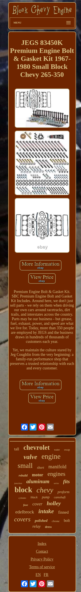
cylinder (22, 498)
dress (48, 527)
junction (18, 483)
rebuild (23, 475)
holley (54, 503)
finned (63, 512)
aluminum (37, 481)
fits (66, 481)
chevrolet (36, 447)
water (57, 449)
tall (16, 449)
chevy (45, 490)
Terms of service (42, 567)
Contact (42, 551)
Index (42, 543)
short (40, 467)
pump (46, 497)
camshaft (59, 497)
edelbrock (24, 511)
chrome (56, 521)
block (23, 490)
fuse (25, 505)
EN (38, 575)
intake (46, 511)
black (33, 497)
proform (63, 492)
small (25, 465)
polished (41, 521)
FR (46, 575)
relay (36, 526)
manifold (57, 466)
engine (50, 456)
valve (30, 456)
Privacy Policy (42, 559)
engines (56, 474)
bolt (67, 520)
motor (37, 474)
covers (22, 519)
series (56, 483)
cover (37, 504)
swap (67, 449)
